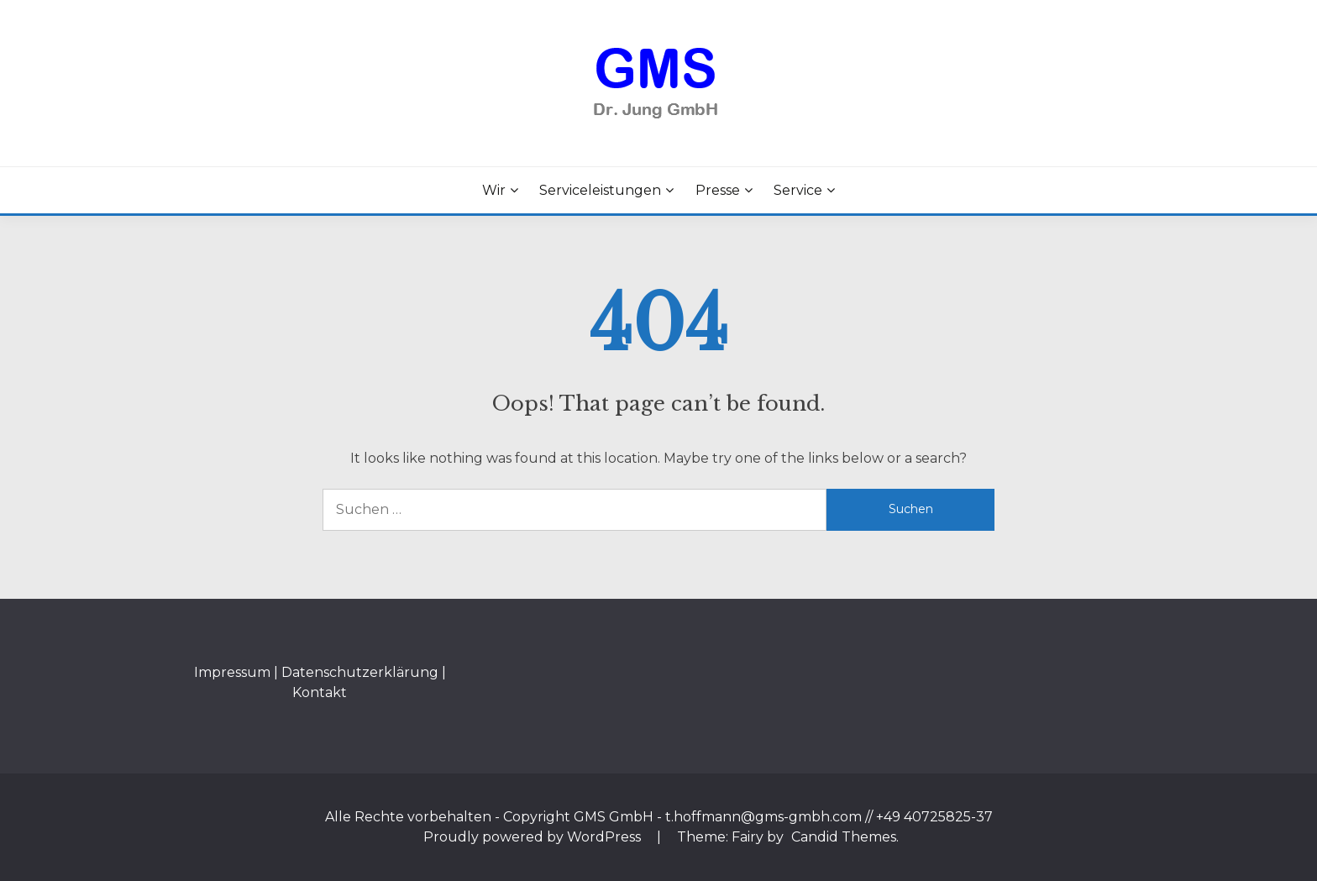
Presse (717, 190)
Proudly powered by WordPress (533, 837)
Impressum (232, 672)
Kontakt (319, 692)
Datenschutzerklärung (359, 672)
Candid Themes (843, 837)
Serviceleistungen (600, 190)
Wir (494, 190)
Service (798, 190)
